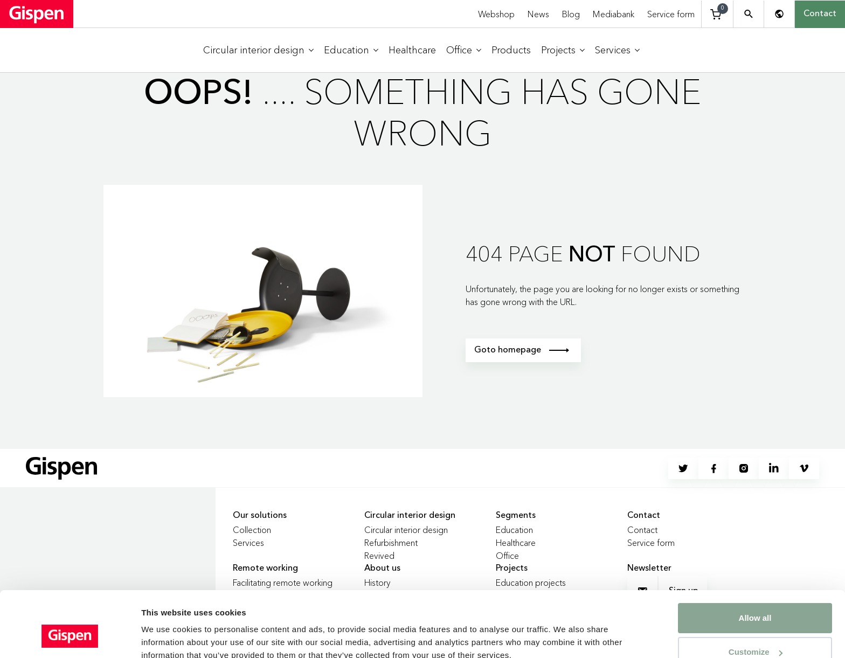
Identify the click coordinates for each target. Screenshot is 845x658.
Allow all (755, 561)
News (538, 14)
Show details (166, 628)
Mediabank (613, 14)
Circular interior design (406, 529)
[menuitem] (258, 50)
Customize (755, 595)
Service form (671, 14)
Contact (820, 14)
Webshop (496, 14)
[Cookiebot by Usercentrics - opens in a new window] (70, 637)
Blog (571, 14)
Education (514, 529)
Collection (252, 529)
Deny (755, 629)
